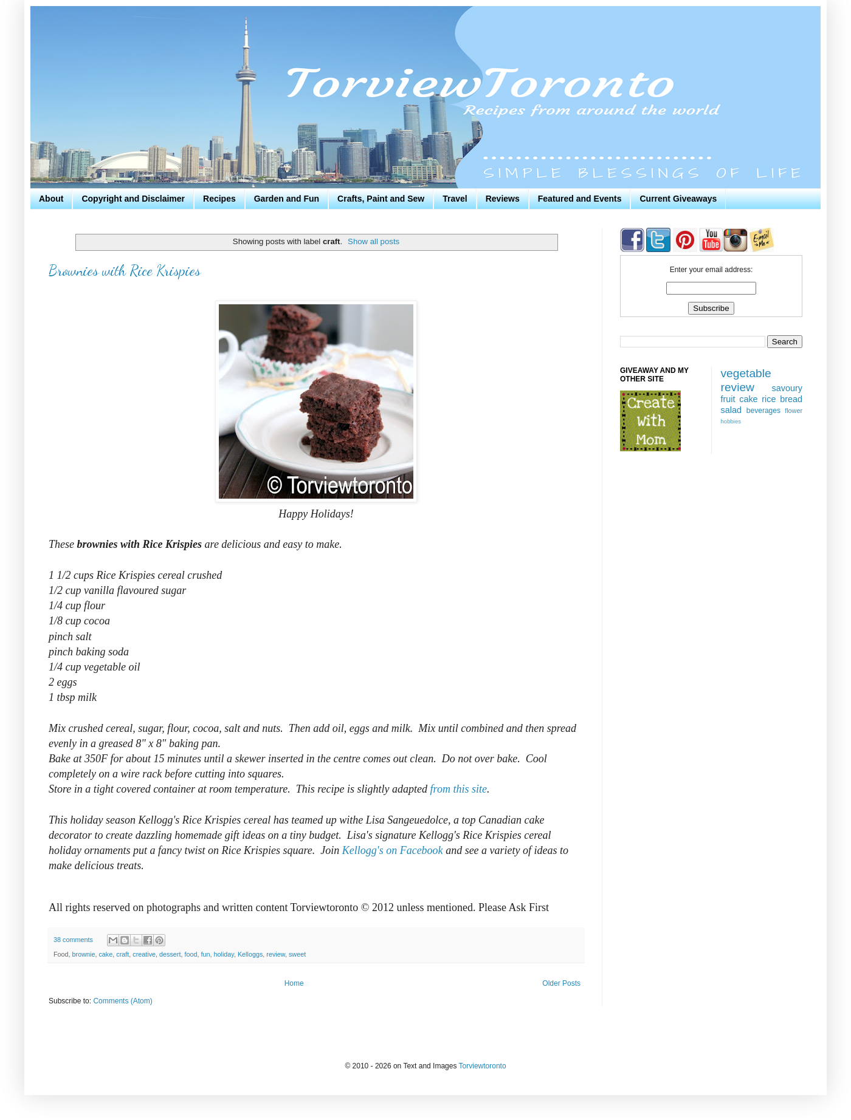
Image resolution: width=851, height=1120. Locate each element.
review (275, 954)
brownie (83, 954)
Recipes (219, 198)
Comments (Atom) (122, 1001)
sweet (297, 954)
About (51, 198)
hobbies (731, 421)
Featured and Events (580, 198)
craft (122, 954)
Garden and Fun (286, 198)
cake (105, 954)
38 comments (73, 939)
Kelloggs (250, 954)
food (190, 954)
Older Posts (561, 983)
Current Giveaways (678, 198)
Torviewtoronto (482, 1066)
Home (294, 983)
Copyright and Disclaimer (133, 198)
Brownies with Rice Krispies (125, 270)
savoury (787, 388)
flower (793, 410)
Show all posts (373, 241)
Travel (455, 198)
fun (205, 954)
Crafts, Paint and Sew (380, 198)
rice (769, 399)
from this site (458, 789)
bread (791, 399)
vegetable (746, 373)
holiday (223, 954)
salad (731, 410)
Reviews (503, 198)
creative (144, 954)
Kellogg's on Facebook (392, 850)
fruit (728, 399)
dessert (170, 954)
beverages (763, 410)
